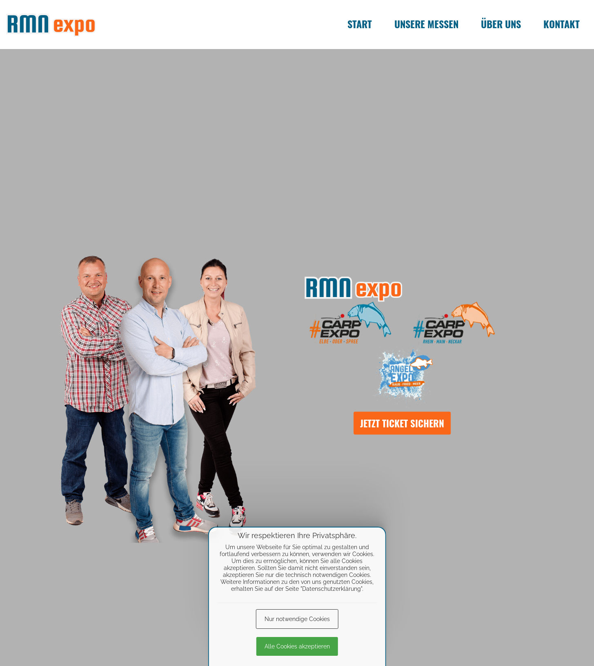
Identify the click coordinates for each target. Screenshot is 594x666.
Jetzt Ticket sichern (402, 423)
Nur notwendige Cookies (297, 619)
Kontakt (561, 23)
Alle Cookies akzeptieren (297, 646)
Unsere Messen (426, 23)
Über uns (501, 23)
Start (359, 23)
